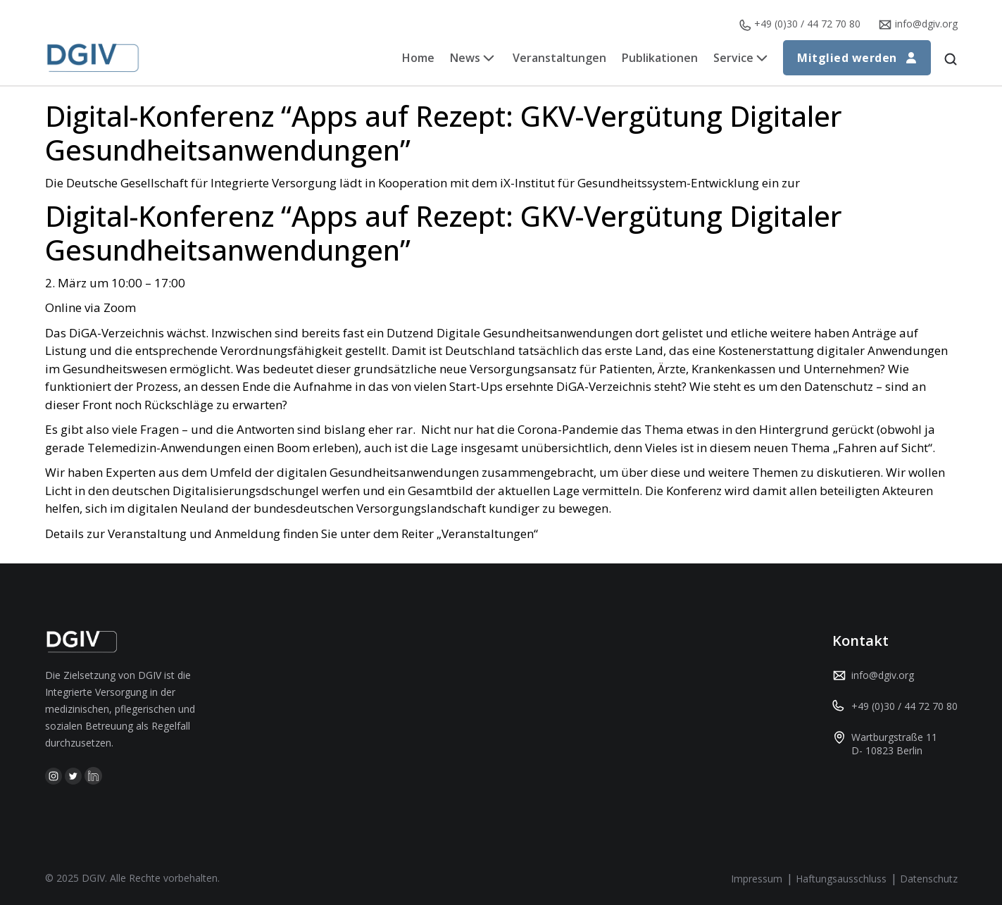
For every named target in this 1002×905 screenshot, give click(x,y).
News (465, 57)
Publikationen (660, 57)
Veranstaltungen (559, 57)
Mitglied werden (856, 57)
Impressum (756, 878)
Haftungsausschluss (841, 878)
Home (418, 57)
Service (733, 57)
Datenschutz (929, 878)
